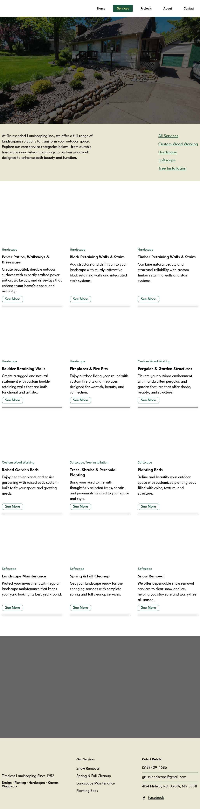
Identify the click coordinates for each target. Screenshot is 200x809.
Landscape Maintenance (95, 783)
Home (101, 8)
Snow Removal (88, 769)
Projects (146, 8)
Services (123, 8)
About (167, 8)
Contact (188, 8)
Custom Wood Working (154, 361)
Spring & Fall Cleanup (93, 776)
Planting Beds (87, 791)
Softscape (77, 462)
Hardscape (9, 249)
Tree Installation (97, 462)
